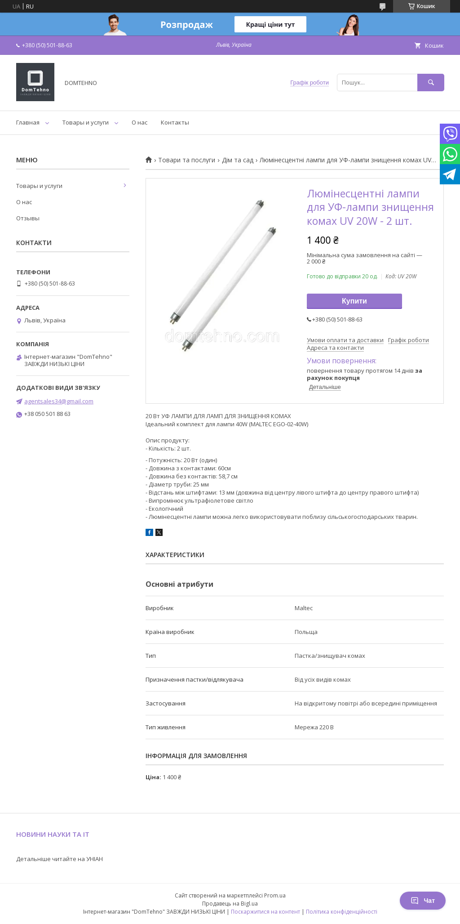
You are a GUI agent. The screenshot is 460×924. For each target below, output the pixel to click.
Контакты (175, 122)
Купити (354, 301)
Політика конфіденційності (341, 911)
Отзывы (28, 218)
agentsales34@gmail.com (58, 401)
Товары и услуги (85, 122)
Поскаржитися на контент (265, 911)
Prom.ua (275, 895)
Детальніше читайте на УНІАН (59, 859)
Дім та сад (237, 160)
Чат (423, 901)
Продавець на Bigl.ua (230, 903)
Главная (28, 122)
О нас (139, 122)
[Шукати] (430, 82)
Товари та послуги (186, 160)
